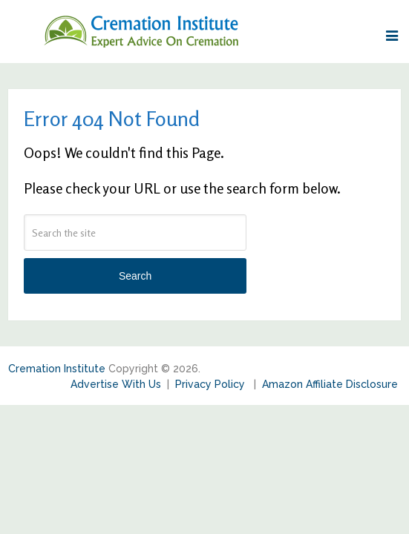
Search (135, 276)
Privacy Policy (211, 384)
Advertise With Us (116, 384)
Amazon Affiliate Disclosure (330, 384)
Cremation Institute (56, 369)
